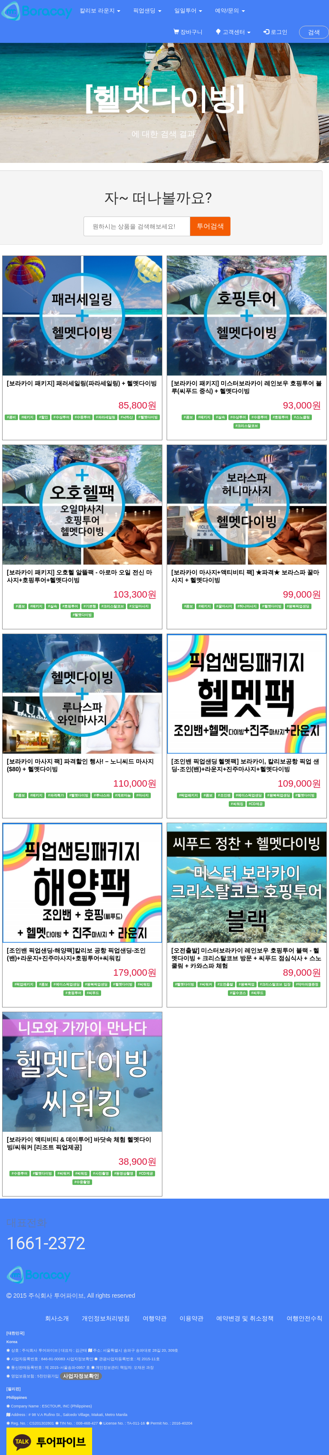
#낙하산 (127, 417)
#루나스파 (102, 795)
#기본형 (90, 606)
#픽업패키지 (188, 795)
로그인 (275, 32)
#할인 (43, 417)
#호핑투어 (281, 417)
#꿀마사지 (224, 606)
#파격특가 (56, 795)
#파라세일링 (105, 417)
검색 (314, 32)
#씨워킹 (237, 804)
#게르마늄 (123, 795)
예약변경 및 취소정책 (245, 1318)
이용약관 (191, 1318)
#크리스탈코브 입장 (275, 984)
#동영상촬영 (124, 1173)
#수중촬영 (82, 1182)
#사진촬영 (101, 1173)
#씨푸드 (93, 993)
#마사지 (142, 795)
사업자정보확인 (81, 1376)
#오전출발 (225, 984)
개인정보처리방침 (106, 1318)
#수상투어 (61, 417)
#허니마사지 (247, 606)
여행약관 (155, 1318)
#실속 (220, 417)
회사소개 (57, 1318)
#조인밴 (224, 795)
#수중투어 (82, 417)
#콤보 (188, 417)
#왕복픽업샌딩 (298, 606)
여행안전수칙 (305, 1318)
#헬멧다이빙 (148, 417)
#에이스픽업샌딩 (249, 795)
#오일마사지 (139, 606)
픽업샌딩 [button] (147, 10)
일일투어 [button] (188, 10)
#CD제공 (256, 804)
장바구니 (188, 32)
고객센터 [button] (233, 32)
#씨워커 (206, 984)
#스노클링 (302, 417)
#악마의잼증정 (307, 984)
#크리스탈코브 (247, 425)
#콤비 (11, 417)
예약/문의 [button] (230, 10)
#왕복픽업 (246, 984)
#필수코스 (238, 993)
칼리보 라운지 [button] (100, 10)
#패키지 (27, 417)
